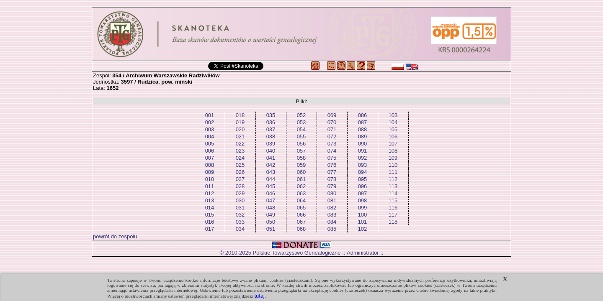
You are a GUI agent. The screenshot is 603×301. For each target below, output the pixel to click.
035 (271, 115)
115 (393, 200)
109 (393, 158)
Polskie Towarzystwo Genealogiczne (297, 253)
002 (209, 122)
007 (209, 158)
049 (271, 215)
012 (209, 193)
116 (393, 207)
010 (209, 179)
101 (362, 222)
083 (332, 215)
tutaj (259, 296)
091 (362, 151)
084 (332, 222)
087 (362, 122)
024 (240, 158)
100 (362, 215)
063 (301, 193)
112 (393, 179)
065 (301, 207)
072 (332, 136)
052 (301, 115)
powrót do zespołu (115, 236)
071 (332, 129)
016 (209, 222)
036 (271, 122)
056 (301, 143)
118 (393, 222)
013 (209, 200)
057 (301, 151)
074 (332, 151)
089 (362, 136)
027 (240, 179)
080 (332, 193)
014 (209, 207)
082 (332, 207)
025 (240, 165)
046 (271, 193)
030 (240, 200)
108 (393, 151)
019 (240, 122)
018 (240, 115)
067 (301, 222)
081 (332, 200)
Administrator (363, 253)
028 (240, 186)
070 (332, 122)
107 (393, 143)
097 (362, 193)
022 (240, 143)
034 (240, 229)
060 (301, 172)
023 (240, 151)
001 (209, 115)
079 (332, 186)
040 (271, 151)
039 (271, 143)
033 (240, 222)
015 (209, 215)
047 (271, 200)
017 (209, 229)
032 (240, 215)
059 (301, 165)
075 (332, 158)
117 (393, 215)
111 (393, 172)
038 (271, 136)
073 (332, 143)
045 (271, 186)
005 (209, 143)
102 (362, 229)
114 (393, 193)
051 (271, 229)
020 (240, 129)
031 (240, 207)
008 (209, 165)
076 (332, 165)
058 (301, 158)
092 (362, 158)
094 (362, 172)
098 (362, 200)
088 (362, 129)
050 (271, 222)
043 (271, 172)
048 (271, 207)
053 (301, 122)
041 (271, 158)
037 (271, 129)
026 (240, 172)
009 (209, 172)
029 (240, 193)
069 (332, 115)
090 (362, 143)
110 (393, 165)
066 (301, 215)
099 (362, 207)
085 (332, 229)
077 (332, 172)
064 (301, 200)
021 (240, 136)
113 (393, 186)
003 (209, 129)
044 (271, 179)
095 (362, 179)
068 (301, 229)
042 (271, 165)
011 (209, 186)
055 (301, 136)
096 (362, 186)
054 (301, 129)
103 (393, 115)
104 (393, 122)
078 (332, 179)
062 (301, 186)
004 (209, 136)
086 (362, 115)
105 (393, 129)
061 (301, 179)
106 (393, 136)
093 (362, 165)
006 (209, 151)
